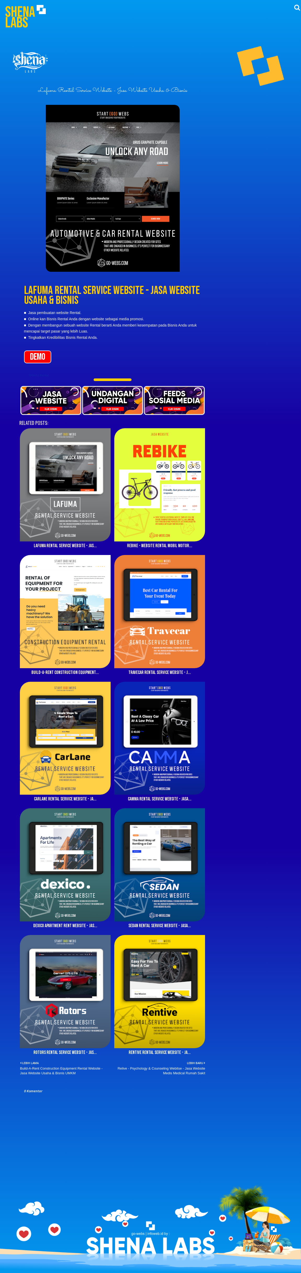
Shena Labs (20, 17)
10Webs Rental (39, 375)
